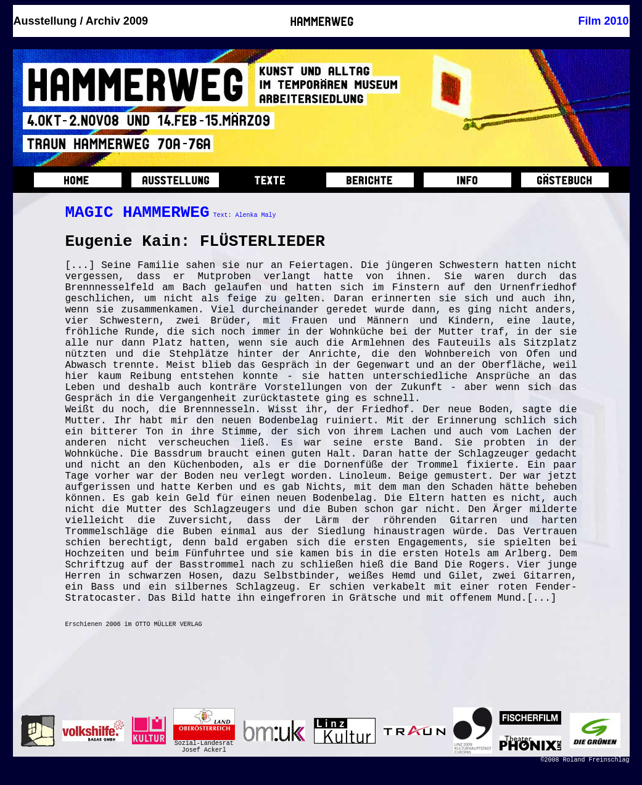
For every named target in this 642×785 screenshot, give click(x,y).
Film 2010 (603, 21)
